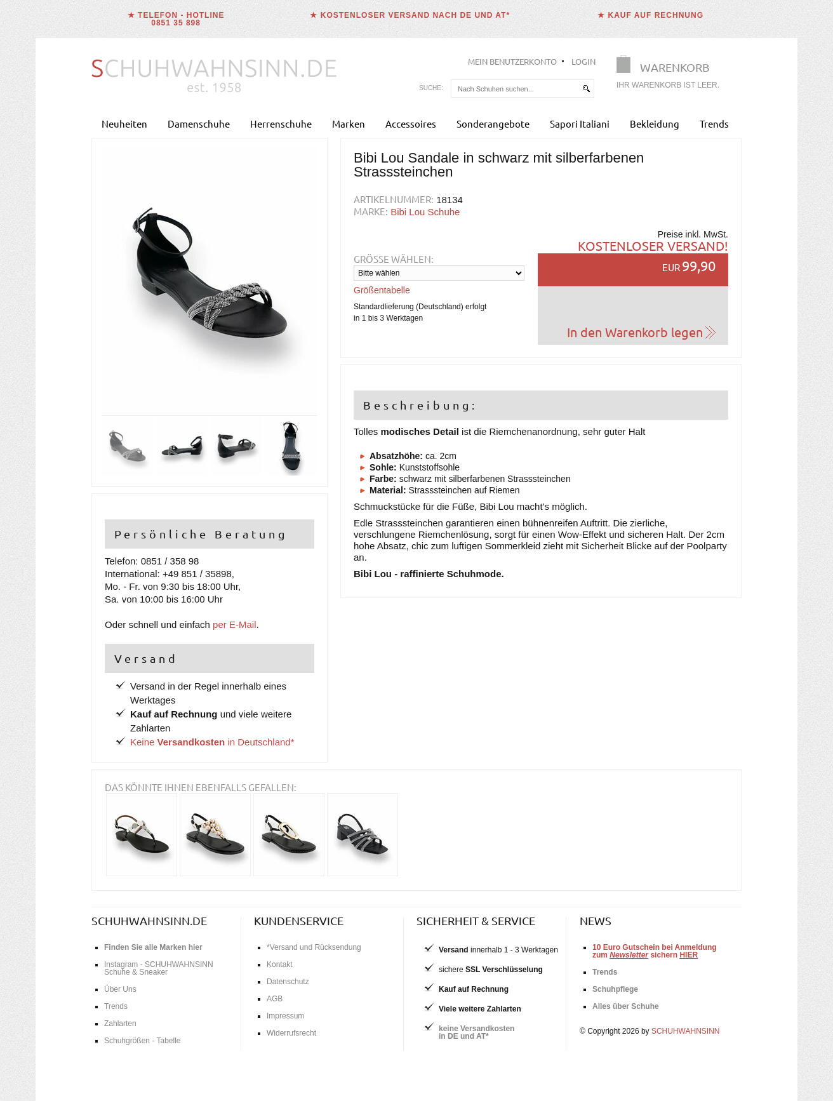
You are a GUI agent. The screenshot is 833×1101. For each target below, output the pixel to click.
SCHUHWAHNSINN (685, 1031)
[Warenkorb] (672, 74)
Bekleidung (654, 123)
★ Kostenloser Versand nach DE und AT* (410, 15)
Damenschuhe (199, 123)
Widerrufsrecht (291, 1033)
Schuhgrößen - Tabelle (142, 1040)
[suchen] (586, 88)
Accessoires (410, 123)
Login (583, 61)
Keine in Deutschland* (212, 742)
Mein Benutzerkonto (512, 61)
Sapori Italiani (580, 123)
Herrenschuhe (281, 123)
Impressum (285, 1015)
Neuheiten (124, 123)
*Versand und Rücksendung (314, 947)
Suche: (431, 87)
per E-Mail (234, 624)
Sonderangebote (493, 123)
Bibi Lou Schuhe (425, 211)
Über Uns (120, 989)
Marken (348, 123)
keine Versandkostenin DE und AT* (476, 1032)
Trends (714, 123)
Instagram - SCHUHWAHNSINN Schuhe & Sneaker (158, 968)
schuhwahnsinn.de (149, 920)
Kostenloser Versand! (653, 245)
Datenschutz (288, 981)
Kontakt (280, 964)
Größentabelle (382, 290)
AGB (275, 998)
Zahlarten (120, 1023)
